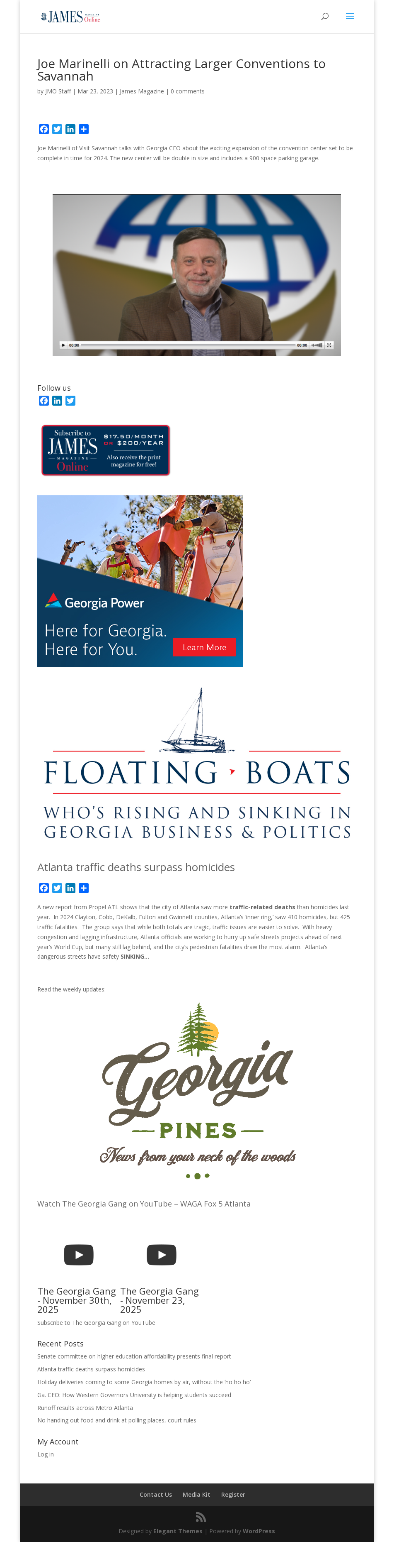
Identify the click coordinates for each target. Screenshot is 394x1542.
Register (233, 1494)
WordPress (259, 1531)
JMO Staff (58, 91)
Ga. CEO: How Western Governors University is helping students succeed (134, 1395)
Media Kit (196, 1494)
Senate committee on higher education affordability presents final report (134, 1356)
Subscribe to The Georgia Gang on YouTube (96, 1323)
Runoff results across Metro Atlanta (85, 1408)
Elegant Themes (178, 1531)
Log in (45, 1454)
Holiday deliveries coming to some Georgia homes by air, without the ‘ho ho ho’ (144, 1382)
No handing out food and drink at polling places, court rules (116, 1420)
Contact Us (156, 1494)
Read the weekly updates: (71, 989)
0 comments (188, 91)
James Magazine (142, 91)
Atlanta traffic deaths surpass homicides (136, 866)
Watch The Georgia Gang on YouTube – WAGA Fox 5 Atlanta (144, 1204)
